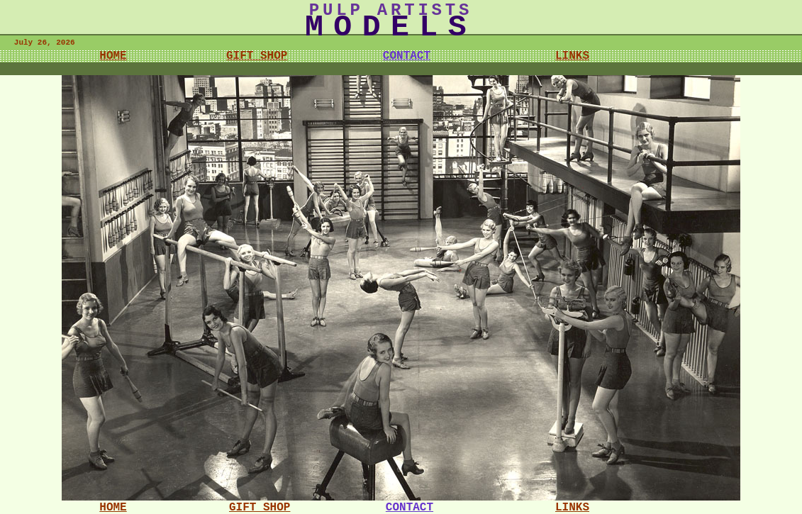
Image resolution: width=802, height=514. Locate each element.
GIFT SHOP (256, 56)
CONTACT (406, 56)
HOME (112, 56)
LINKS (572, 56)
